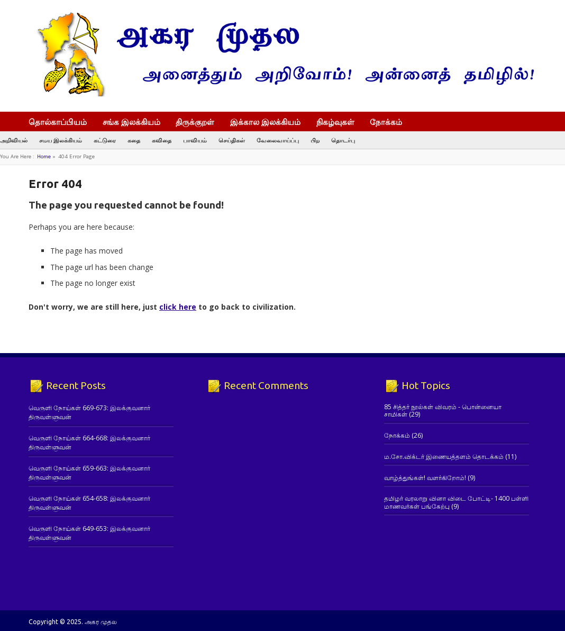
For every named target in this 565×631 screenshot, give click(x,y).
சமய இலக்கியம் (60, 140)
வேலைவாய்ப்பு (278, 140)
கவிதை (161, 140)
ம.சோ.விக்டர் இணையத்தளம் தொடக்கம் (444, 456)
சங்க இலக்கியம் (131, 121)
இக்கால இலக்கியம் (265, 121)
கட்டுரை (105, 140)
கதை (133, 140)
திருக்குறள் (195, 121)
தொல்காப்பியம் (58, 121)
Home (44, 156)
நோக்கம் (391, 122)
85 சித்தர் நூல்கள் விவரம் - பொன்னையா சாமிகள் (443, 410)
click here (177, 307)
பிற (315, 140)
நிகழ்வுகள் (335, 121)
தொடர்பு (343, 140)
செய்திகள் (231, 140)
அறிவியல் (14, 140)
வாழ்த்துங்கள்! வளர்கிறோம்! (425, 477)
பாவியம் (195, 140)
